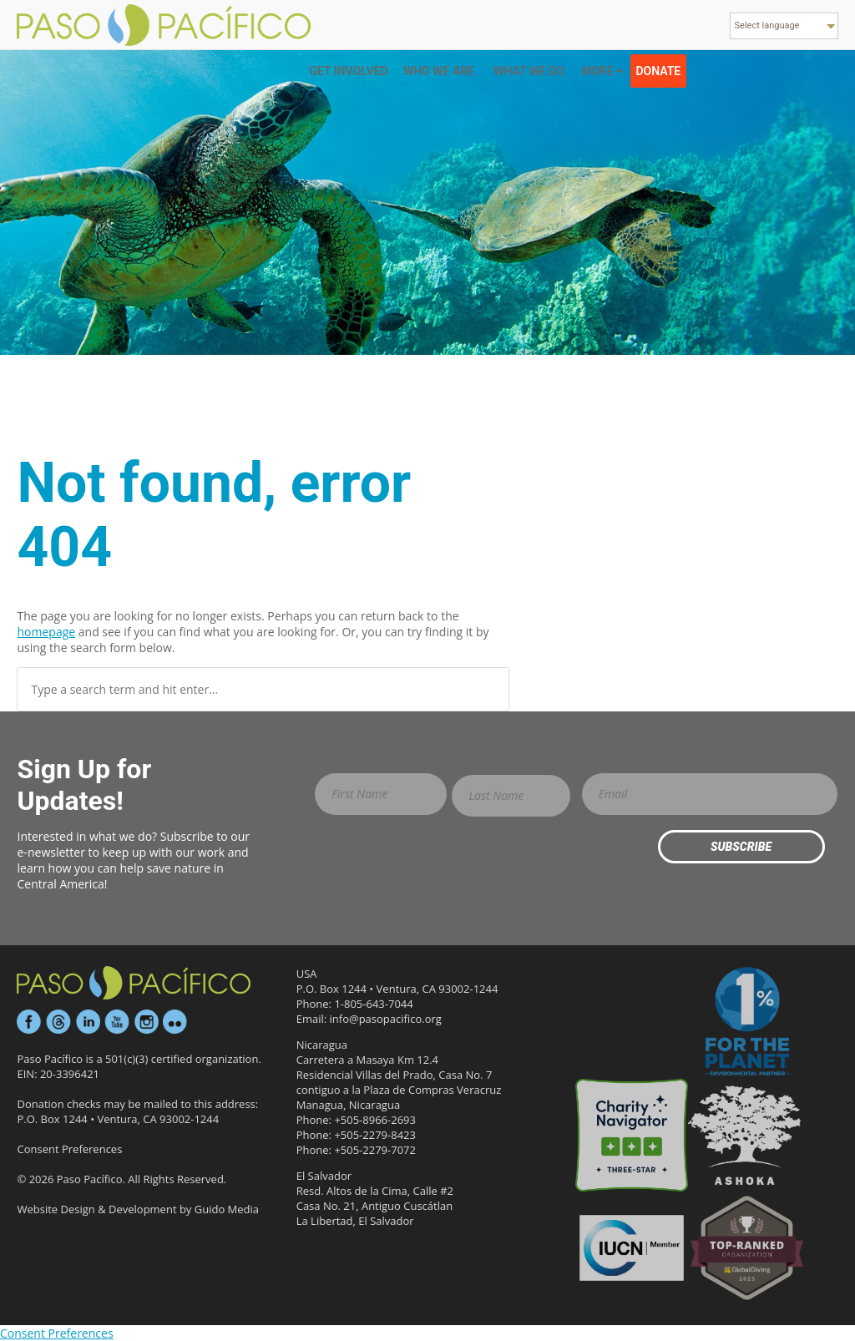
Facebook (29, 1022)
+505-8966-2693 (375, 1119)
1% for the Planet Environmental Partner (747, 1022)
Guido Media (227, 1209)
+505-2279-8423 (375, 1134)
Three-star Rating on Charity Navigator (631, 1135)
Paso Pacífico (133, 982)
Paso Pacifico (165, 25)
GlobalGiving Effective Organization (747, 1248)
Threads (58, 1022)
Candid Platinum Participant (631, 1022)
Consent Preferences (69, 1148)
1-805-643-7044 (373, 1003)
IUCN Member (631, 1248)
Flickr (175, 1022)
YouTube (116, 1022)
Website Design (55, 1209)
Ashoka (744, 1135)
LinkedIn (87, 1022)
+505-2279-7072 (375, 1149)
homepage (46, 632)
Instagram (146, 1022)
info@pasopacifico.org (386, 1018)
